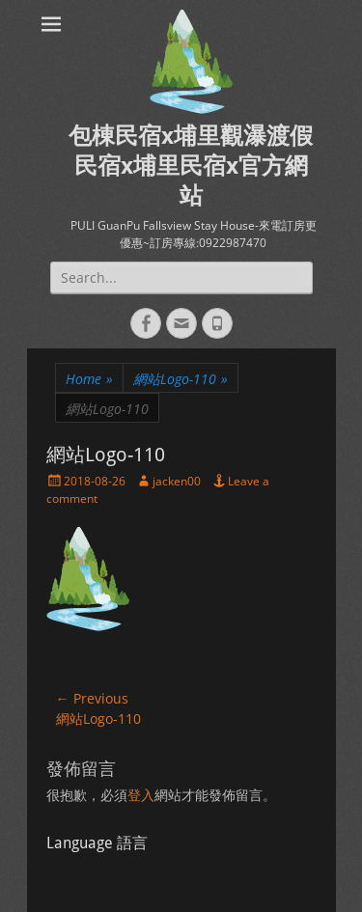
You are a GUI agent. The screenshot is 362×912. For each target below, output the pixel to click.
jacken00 (177, 481)
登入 (140, 795)
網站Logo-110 (180, 379)
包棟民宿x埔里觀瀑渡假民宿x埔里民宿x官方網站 (191, 166)
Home (89, 379)
